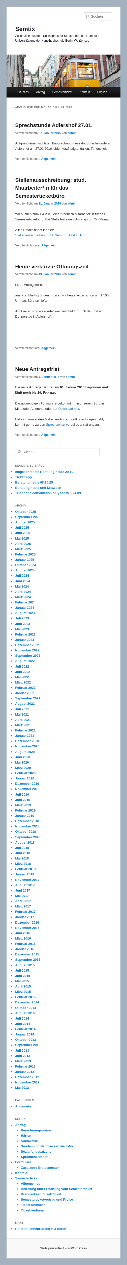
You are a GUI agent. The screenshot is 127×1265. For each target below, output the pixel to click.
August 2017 (25, 885)
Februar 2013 (25, 1066)
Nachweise (29, 1141)
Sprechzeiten (55, 424)
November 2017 (27, 880)
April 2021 (23, 720)
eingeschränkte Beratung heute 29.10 (44, 472)
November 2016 (27, 928)
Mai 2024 (22, 586)
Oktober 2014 (25, 1008)
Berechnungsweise (36, 1130)
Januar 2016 (24, 949)
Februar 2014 (25, 1029)
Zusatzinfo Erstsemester (40, 1168)
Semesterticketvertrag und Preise (47, 1199)
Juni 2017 (22, 890)
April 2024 (23, 592)
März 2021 (23, 725)
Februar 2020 (25, 773)
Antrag (40, 92)
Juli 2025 (22, 527)
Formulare (23, 1162)
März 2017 (23, 906)
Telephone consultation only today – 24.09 (48, 493)
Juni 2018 (22, 853)
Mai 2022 (22, 677)
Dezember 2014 (27, 1002)
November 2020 (27, 746)
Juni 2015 (22, 976)
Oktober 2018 (25, 831)
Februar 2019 (25, 810)
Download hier (68, 409)
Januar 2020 (24, 778)
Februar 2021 (25, 730)
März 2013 (23, 1061)
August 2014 (25, 1013)
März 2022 (23, 682)
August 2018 (25, 842)
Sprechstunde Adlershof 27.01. (53, 125)
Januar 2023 (24, 640)
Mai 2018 (22, 858)
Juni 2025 (22, 533)
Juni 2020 (22, 757)
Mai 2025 (22, 538)
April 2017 (23, 901)
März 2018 (23, 864)
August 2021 (25, 703)
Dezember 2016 (27, 922)
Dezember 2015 (27, 954)
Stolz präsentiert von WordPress (63, 1248)
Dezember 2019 (27, 784)
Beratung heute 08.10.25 (34, 482)
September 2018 (27, 837)
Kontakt (85, 92)
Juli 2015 (22, 970)
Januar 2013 (24, 1072)
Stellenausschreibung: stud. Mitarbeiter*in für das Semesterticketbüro (50, 188)
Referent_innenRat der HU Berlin (40, 1229)
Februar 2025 (25, 554)
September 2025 (27, 517)
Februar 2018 (25, 869)
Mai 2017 (22, 896)
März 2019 (23, 805)
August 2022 (25, 661)
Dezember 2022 (27, 645)
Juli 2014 (22, 1018)
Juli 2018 (22, 848)
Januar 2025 (24, 560)
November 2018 (27, 826)
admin (72, 133)
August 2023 (25, 613)
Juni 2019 (22, 800)
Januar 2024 (24, 608)
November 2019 (27, 789)
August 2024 (25, 570)
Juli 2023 (22, 618)
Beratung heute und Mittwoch (38, 488)
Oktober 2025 (25, 512)
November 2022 (27, 650)
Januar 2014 (24, 1034)
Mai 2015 (22, 981)
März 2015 (23, 992)
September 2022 (27, 655)
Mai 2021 (22, 714)
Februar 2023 (25, 634)
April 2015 (23, 986)
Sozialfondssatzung (36, 1151)
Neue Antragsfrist (37, 369)
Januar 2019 (24, 816)
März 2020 (23, 768)
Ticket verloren (32, 1210)
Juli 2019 (22, 794)
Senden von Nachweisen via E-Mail (48, 1146)
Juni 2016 (22, 933)
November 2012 (27, 1082)
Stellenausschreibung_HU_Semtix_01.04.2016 (49, 235)
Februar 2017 (25, 912)
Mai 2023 (22, 629)
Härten (26, 1135)
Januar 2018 (24, 874)
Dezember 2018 (27, 821)
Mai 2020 (22, 762)
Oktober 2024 (25, 565)
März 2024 (23, 597)
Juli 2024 (22, 575)
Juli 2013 (22, 1050)
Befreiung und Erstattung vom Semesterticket (56, 1189)
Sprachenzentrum (35, 1157)
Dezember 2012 (27, 1077)
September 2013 (27, 1045)
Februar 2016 (25, 944)
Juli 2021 (22, 709)
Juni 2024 (22, 581)
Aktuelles (22, 92)
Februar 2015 (25, 997)
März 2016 (23, 938)
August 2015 (25, 965)
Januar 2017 (24, 917)
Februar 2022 (25, 688)
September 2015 (27, 960)
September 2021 (27, 698)
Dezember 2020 (27, 741)
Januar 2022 (24, 693)
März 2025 (23, 549)
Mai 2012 (22, 1088)
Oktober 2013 (25, 1040)
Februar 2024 (25, 602)
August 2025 (25, 522)
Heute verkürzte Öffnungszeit (52, 266)
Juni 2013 (22, 1056)
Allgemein (48, 159)
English (102, 92)
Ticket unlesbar (33, 1205)
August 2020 (25, 752)
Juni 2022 (22, 672)
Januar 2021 (24, 736)
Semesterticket (62, 92)
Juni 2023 (22, 624)
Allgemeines (30, 1183)
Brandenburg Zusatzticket (41, 1194)
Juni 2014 (22, 1024)
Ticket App (23, 477)
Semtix (25, 29)
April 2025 (23, 544)
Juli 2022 (22, 666)
